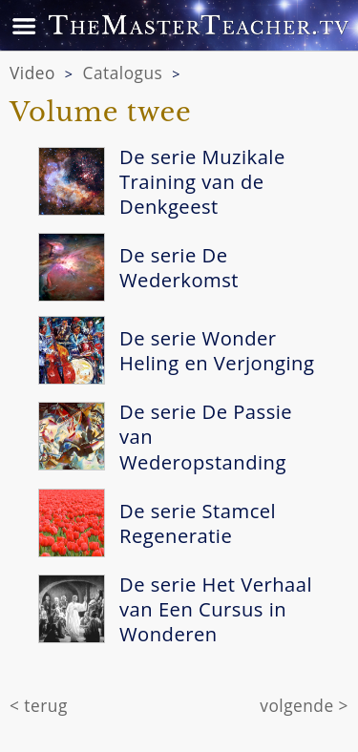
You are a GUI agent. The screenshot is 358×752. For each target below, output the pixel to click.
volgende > (304, 706)
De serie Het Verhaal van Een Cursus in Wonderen (215, 609)
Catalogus (123, 73)
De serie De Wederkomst (179, 267)
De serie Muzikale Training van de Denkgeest (202, 181)
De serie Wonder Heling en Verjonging (216, 350)
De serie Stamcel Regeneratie (197, 523)
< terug (39, 706)
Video (32, 73)
